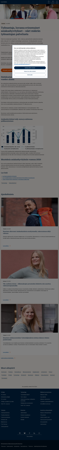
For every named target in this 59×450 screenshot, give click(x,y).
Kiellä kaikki (29, 74)
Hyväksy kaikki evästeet (30, 67)
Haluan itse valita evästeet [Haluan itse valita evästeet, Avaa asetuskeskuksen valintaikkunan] (30, 71)
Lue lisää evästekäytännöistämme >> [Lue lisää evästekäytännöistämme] (22, 64)
